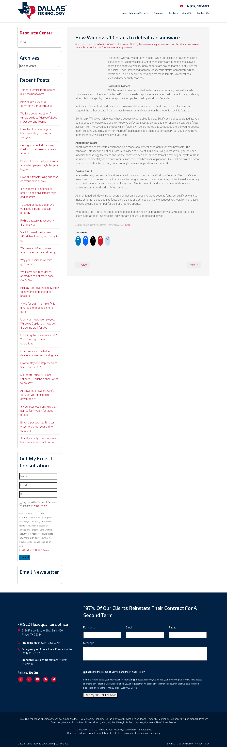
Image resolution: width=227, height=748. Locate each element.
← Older (83, 264)
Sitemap (171, 744)
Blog (23, 43)
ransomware (109, 47)
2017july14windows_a (143, 44)
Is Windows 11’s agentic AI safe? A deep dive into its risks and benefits (38, 193)
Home (124, 12)
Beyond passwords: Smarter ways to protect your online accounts (37, 427)
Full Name (89, 628)
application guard (162, 44)
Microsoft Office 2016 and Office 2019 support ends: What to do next (39, 379)
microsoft (99, 47)
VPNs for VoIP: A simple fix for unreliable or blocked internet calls (38, 308)
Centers (174, 12)
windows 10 (129, 47)
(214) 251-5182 (31, 654)
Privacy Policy (39, 506)
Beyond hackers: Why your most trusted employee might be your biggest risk (39, 166)
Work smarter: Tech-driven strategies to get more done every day (37, 276)
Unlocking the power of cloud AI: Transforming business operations (39, 340)
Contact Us (203, 12)
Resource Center (38, 33)
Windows (124, 44)
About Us (188, 12)
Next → (193, 264)
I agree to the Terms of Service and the (39, 505)
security (119, 47)
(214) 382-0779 (198, 6)
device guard (88, 47)
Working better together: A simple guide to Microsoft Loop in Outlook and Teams (38, 118)
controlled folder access (181, 44)
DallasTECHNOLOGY (106, 44)
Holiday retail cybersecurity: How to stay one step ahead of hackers (39, 292)
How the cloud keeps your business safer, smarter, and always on (36, 134)
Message (88, 644)
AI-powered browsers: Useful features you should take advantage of (37, 395)
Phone (172, 628)
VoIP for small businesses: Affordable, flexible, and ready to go (39, 237)
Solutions (160, 12)
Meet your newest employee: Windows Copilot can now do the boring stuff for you (37, 324)
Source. (127, 224)
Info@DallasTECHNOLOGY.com (34, 551)
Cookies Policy (185, 744)
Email (129, 628)
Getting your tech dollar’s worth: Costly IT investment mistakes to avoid (38, 150)
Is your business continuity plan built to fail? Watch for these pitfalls (38, 411)
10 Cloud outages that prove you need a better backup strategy (37, 209)
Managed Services (140, 12)
